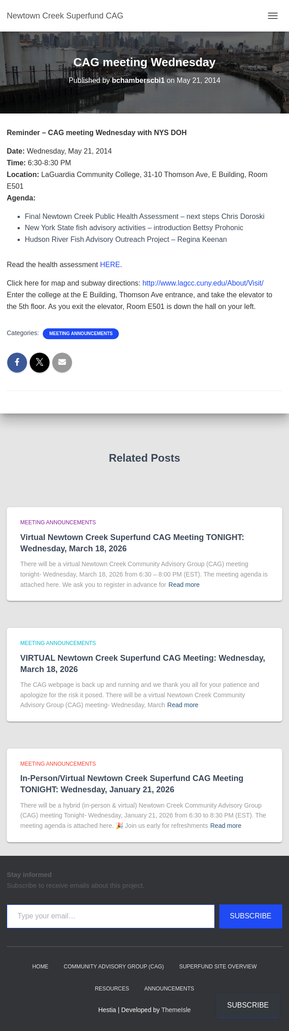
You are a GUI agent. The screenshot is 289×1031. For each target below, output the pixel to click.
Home (40, 966)
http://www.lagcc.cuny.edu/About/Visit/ (202, 283)
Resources (112, 989)
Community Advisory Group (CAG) (114, 966)
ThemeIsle (176, 1009)
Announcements (169, 989)
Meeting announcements (81, 333)
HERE (110, 264)
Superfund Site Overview (218, 966)
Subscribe (250, 916)
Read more (183, 584)
